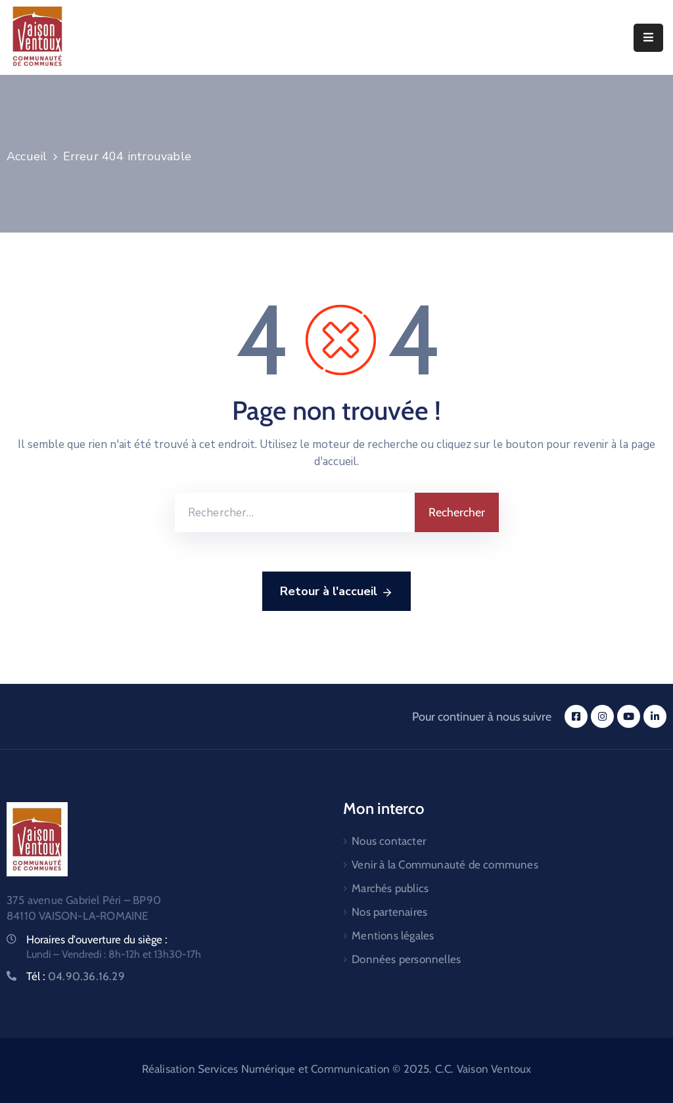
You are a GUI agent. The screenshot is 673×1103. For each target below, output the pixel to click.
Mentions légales (393, 935)
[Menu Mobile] (648, 38)
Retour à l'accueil (336, 591)
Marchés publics (390, 888)
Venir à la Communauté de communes (445, 864)
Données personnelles (406, 959)
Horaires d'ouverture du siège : (97, 939)
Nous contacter (389, 840)
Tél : (75, 976)
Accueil (27, 156)
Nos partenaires (389, 911)
